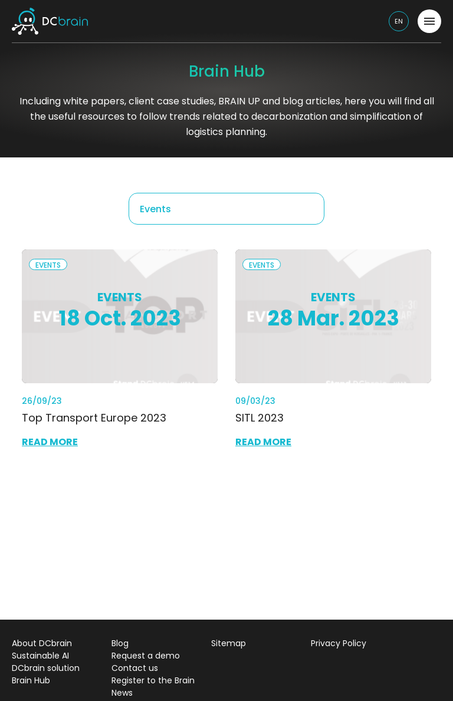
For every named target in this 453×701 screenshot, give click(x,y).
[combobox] (226, 209)
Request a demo (145, 655)
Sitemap (228, 643)
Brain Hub (31, 680)
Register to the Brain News (153, 686)
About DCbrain (42, 643)
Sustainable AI (40, 655)
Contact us (134, 668)
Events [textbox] (155, 209)
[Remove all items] (309, 208)
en (399, 21)
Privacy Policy (338, 643)
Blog (120, 643)
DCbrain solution (46, 668)
